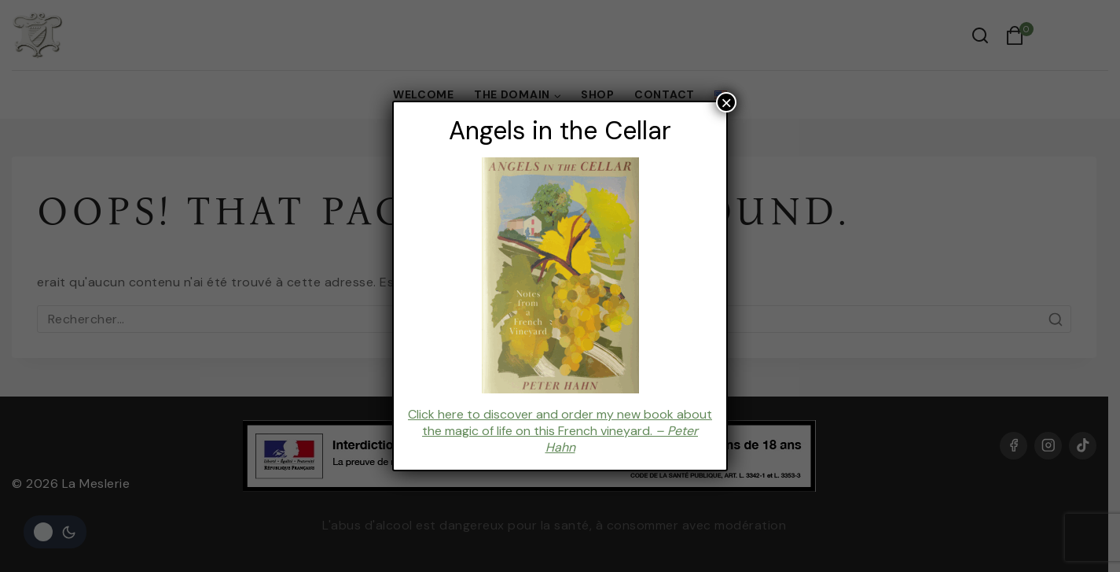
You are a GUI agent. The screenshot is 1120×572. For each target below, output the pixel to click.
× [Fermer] (726, 102)
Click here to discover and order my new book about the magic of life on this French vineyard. (560, 431)
